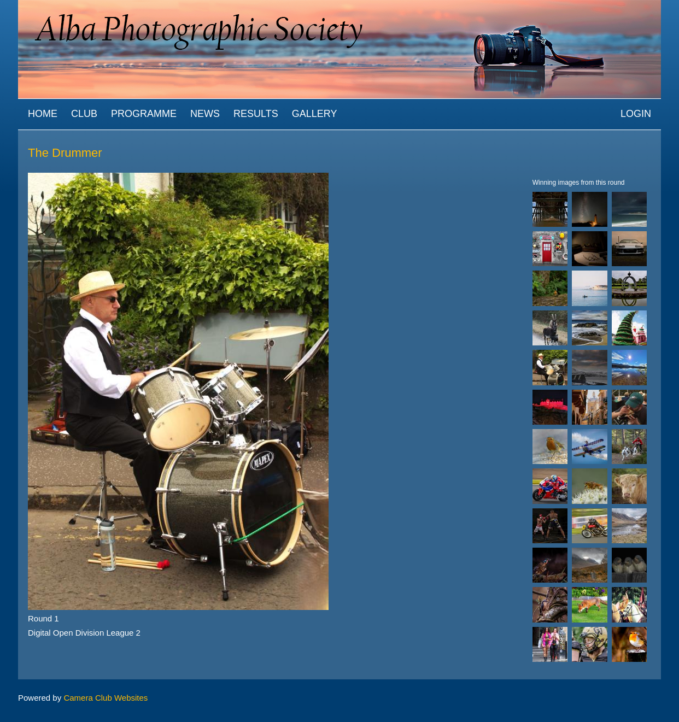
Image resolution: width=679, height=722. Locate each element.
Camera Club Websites (105, 697)
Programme (144, 113)
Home (42, 113)
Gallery (314, 113)
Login (636, 113)
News (205, 113)
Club (84, 113)
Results (255, 113)
